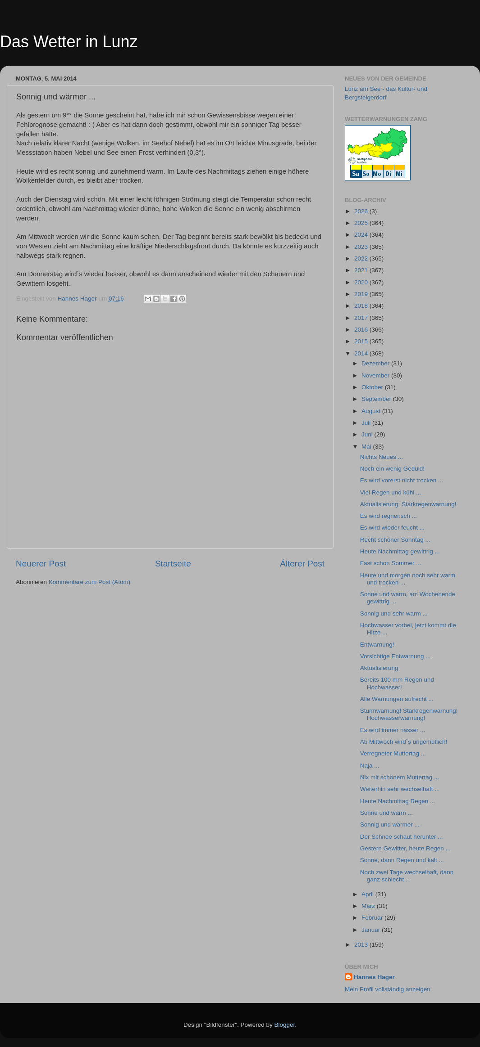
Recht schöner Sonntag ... (395, 539)
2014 (362, 353)
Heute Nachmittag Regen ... (397, 801)
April (368, 894)
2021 (362, 270)
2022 (362, 258)
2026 (362, 211)
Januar (371, 929)
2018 (362, 305)
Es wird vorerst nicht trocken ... (401, 480)
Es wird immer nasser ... (392, 730)
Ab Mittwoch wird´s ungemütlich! (404, 741)
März (369, 906)
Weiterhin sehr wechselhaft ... (400, 789)
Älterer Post (302, 563)
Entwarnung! (377, 644)
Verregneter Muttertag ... (393, 753)
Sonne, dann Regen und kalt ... (402, 860)
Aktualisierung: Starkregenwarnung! (408, 504)
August (371, 411)
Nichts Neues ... (381, 457)
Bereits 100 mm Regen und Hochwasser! (397, 683)
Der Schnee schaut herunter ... (401, 836)
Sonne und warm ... (386, 812)
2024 (362, 234)
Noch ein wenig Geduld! (392, 468)
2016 (362, 329)
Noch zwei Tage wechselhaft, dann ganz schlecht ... (407, 876)
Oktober (373, 387)
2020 (362, 282)
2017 (362, 318)
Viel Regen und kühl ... (390, 492)
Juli (366, 422)
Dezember (376, 363)
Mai (367, 446)
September (377, 398)
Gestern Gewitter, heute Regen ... (405, 848)
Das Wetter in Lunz (68, 41)
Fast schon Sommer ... (390, 563)
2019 (362, 294)
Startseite (173, 563)
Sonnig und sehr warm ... (394, 613)
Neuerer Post (41, 563)
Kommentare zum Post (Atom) (90, 582)
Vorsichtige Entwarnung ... (395, 656)
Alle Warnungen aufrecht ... (397, 699)
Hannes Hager (374, 977)
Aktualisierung (379, 668)
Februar (372, 917)
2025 (362, 223)
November (376, 375)
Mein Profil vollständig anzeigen (387, 989)
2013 (362, 944)
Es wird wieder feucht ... (392, 527)
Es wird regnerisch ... (388, 515)
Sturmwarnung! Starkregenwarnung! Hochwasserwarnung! (409, 714)
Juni (368, 434)
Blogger (284, 1024)
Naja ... (369, 765)
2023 (362, 246)
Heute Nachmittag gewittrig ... (400, 551)
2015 (362, 341)
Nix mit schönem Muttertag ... (399, 777)
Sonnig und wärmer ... (390, 824)
